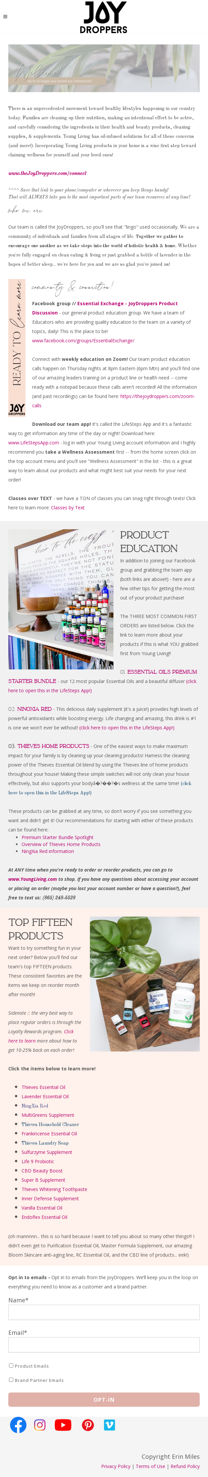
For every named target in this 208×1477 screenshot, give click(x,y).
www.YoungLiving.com (32, 879)
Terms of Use (150, 1466)
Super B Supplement (43, 1180)
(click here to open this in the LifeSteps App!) (126, 727)
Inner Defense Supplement (50, 1198)
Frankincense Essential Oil (49, 1133)
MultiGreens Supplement (48, 1115)
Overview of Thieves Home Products (61, 844)
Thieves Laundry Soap (45, 1143)
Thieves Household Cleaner (50, 1124)
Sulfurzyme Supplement (47, 1152)
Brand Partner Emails (39, 1380)
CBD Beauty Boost (42, 1170)
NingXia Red (35, 1106)
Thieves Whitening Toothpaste (54, 1189)
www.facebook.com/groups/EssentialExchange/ (83, 340)
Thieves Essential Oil (43, 1087)
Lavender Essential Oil (45, 1096)
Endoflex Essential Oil (44, 1217)
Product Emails (32, 1366)
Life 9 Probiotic (38, 1161)
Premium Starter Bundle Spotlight (58, 837)
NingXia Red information (48, 851)
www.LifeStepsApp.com (33, 442)
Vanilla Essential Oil (42, 1208)
